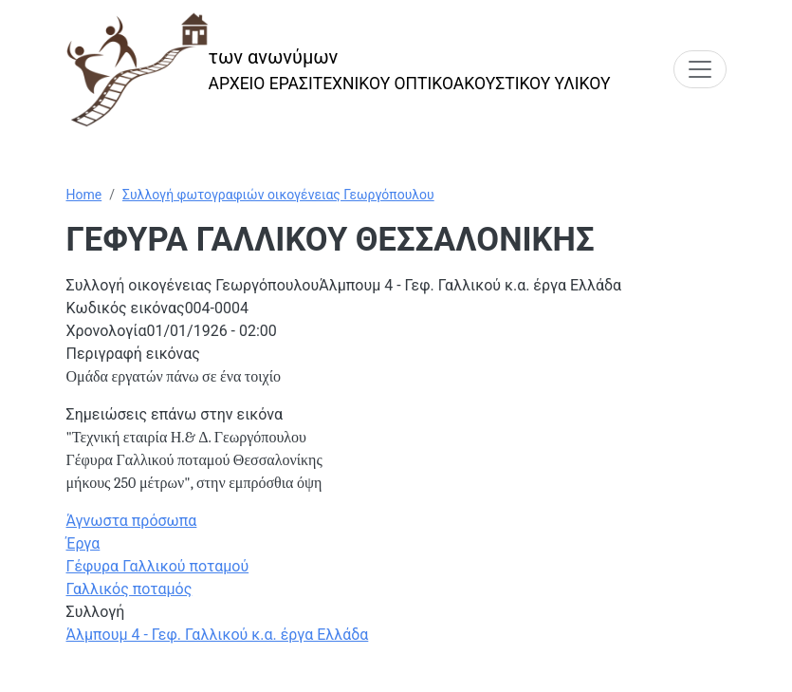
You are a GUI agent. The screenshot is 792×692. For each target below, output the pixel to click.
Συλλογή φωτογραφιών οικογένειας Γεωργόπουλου (278, 194)
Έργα (83, 543)
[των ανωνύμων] (338, 70)
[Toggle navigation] (700, 69)
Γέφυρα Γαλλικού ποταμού (157, 566)
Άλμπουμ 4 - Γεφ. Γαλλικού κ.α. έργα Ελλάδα (217, 635)
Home (84, 194)
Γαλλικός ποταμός (129, 589)
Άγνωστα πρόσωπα (131, 521)
